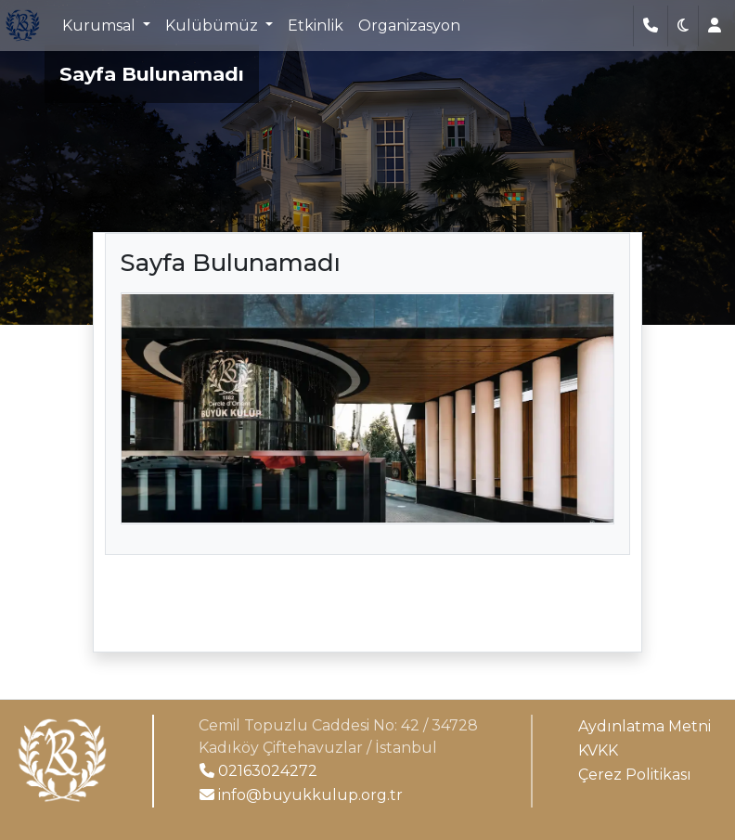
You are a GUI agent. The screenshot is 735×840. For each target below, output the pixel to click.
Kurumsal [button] (100, 25)
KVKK (598, 750)
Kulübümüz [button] (213, 25)
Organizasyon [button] (409, 25)
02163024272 (258, 771)
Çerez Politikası (634, 774)
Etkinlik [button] (315, 25)
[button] (683, 26)
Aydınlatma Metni (644, 726)
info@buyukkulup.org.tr (301, 795)
